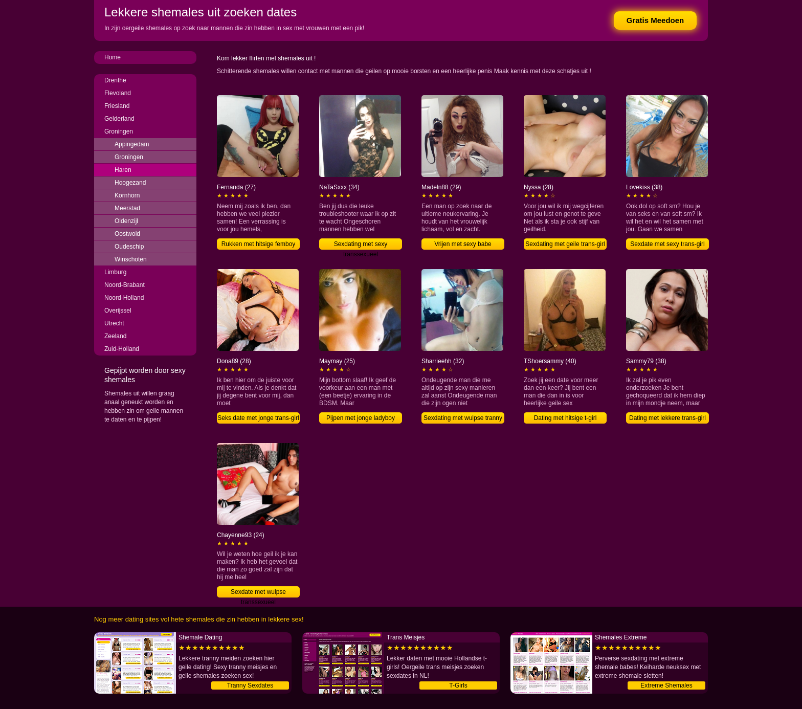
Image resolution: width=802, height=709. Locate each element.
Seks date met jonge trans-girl (258, 418)
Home (112, 57)
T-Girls (458, 685)
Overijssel (117, 310)
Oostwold (127, 233)
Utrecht (114, 323)
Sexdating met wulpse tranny (463, 418)
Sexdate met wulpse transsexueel (258, 592)
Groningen (118, 131)
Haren (123, 169)
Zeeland (115, 336)
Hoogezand (130, 182)
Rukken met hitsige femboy (258, 244)
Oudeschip (129, 246)
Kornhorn (127, 195)
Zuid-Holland (121, 348)
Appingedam (132, 144)
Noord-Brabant (124, 285)
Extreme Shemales (666, 685)
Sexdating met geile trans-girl (565, 244)
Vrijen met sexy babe (463, 244)
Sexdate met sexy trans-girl (667, 244)
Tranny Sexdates (250, 685)
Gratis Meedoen (655, 20)
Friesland (116, 105)
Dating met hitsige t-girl (565, 418)
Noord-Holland (124, 297)
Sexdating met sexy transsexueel (361, 245)
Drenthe (115, 80)
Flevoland (117, 93)
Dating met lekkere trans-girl (667, 418)
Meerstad (127, 208)
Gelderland (119, 118)
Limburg (115, 272)
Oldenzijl (126, 221)
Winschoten (131, 259)
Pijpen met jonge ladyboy (360, 418)
